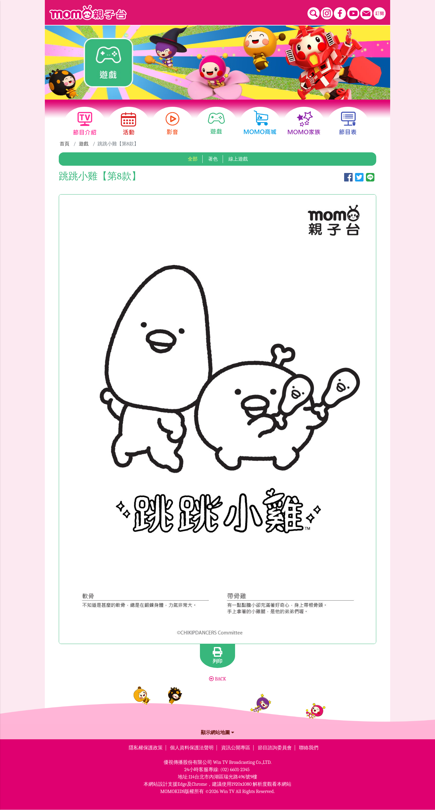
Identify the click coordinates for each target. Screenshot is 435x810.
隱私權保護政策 (146, 748)
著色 (213, 159)
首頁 (64, 144)
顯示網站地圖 (217, 732)
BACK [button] (217, 679)
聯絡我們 (308, 748)
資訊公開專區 (235, 748)
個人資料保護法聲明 (192, 748)
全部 (193, 159)
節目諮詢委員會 (275, 748)
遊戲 (83, 144)
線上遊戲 (238, 159)
